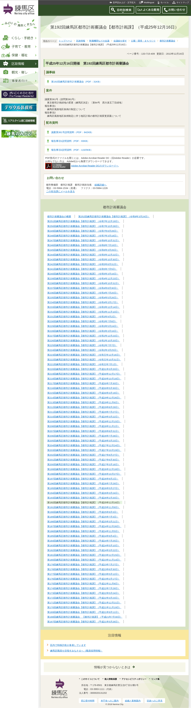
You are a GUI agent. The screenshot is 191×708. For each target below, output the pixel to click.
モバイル (164, 2)
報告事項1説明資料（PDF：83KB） (70, 141)
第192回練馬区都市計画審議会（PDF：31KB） (76, 81)
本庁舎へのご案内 (110, 700)
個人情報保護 (110, 679)
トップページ (65, 41)
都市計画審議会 (167, 41)
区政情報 (80, 41)
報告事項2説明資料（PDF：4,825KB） (72, 149)
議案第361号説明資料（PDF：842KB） (72, 132)
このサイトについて (90, 679)
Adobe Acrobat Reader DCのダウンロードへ (82, 165)
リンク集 (155, 679)
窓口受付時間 (87, 700)
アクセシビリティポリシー (134, 679)
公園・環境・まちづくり (143, 41)
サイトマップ (183, 2)
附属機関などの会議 (99, 41)
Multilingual (149, 2)
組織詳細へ (100, 184)
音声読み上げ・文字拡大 (124, 2)
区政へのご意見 (155, 700)
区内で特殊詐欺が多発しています (68, 645)
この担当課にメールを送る (60, 191)
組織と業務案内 (133, 700)
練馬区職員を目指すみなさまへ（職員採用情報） (76, 650)
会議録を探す (120, 41)
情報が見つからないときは (112, 667)
